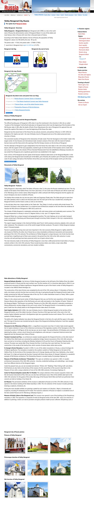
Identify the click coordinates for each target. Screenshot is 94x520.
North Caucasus (69, 15)
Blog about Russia (83, 77)
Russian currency (83, 94)
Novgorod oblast (84, 54)
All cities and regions (84, 75)
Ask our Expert (82, 105)
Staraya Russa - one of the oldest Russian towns (29, 104)
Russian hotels (82, 89)
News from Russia (83, 79)
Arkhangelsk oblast (84, 38)
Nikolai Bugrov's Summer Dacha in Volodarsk (28, 98)
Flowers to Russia (83, 102)
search (26, 15)
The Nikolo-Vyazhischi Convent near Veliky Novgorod (32, 101)
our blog (7, 15)
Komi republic (83, 45)
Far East (85, 15)
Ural (76, 15)
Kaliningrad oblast (84, 41)
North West (47, 15)
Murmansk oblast (84, 50)
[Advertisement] (66, 49)
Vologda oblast (83, 64)
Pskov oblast (82, 62)
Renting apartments (84, 91)
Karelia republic (83, 43)
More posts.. (9, 113)
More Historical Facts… (10, 161)
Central (53, 15)
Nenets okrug (83, 52)
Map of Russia (82, 72)
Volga (57, 15)
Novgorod (82, 59)
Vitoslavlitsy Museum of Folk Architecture (27, 107)
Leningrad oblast (84, 47)
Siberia (80, 15)
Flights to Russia (83, 87)
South (62, 15)
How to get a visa (83, 85)
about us (13, 15)
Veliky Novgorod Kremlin (22, 110)
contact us (20, 15)
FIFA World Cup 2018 (84, 97)
